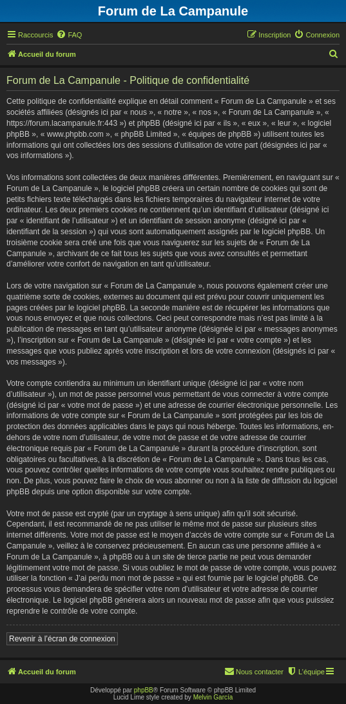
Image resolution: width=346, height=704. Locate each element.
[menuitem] (69, 35)
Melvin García (213, 697)
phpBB (143, 690)
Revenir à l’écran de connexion (62, 638)
